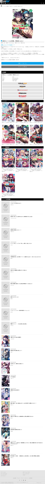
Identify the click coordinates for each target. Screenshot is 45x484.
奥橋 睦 (11, 298)
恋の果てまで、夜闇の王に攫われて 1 (17, 363)
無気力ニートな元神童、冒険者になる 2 (22, 144)
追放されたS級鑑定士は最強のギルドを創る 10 (19, 270)
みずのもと (12, 325)
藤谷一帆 (12, 365)
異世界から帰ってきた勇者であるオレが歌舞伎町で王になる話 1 (22, 216)
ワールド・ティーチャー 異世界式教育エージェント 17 (20, 310)
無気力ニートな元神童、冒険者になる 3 (8, 144)
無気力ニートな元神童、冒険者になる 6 (8, 122)
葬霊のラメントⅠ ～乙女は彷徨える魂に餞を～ (19, 323)
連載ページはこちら (22, 63)
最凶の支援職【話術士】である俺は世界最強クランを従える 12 (21, 283)
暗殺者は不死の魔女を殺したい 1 (16, 350)
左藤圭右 (12, 431)
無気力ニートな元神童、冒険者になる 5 (22, 122)
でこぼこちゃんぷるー (13, 218)
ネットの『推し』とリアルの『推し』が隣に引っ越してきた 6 (21, 243)
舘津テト (12, 258)
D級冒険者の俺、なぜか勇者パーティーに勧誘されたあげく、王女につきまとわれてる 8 (26, 256)
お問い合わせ (39, 482)
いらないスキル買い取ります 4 (16, 203)
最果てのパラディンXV (14, 297)
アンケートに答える (22, 66)
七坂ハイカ (12, 378)
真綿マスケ (12, 445)
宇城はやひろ (12, 231)
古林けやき (12, 204)
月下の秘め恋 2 (13, 376)
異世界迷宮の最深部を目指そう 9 (16, 429)
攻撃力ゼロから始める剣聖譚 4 (16, 337)
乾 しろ (11, 391)
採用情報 (30, 478)
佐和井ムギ (12, 457)
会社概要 (14, 478)
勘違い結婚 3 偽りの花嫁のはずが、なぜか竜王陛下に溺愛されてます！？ (23, 403)
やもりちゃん (12, 285)
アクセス (18, 478)
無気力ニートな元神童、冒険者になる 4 (36, 122)
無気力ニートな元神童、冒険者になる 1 (36, 144)
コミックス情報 (5, 6)
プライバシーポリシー (24, 478)
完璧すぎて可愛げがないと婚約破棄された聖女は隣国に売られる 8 (22, 416)
